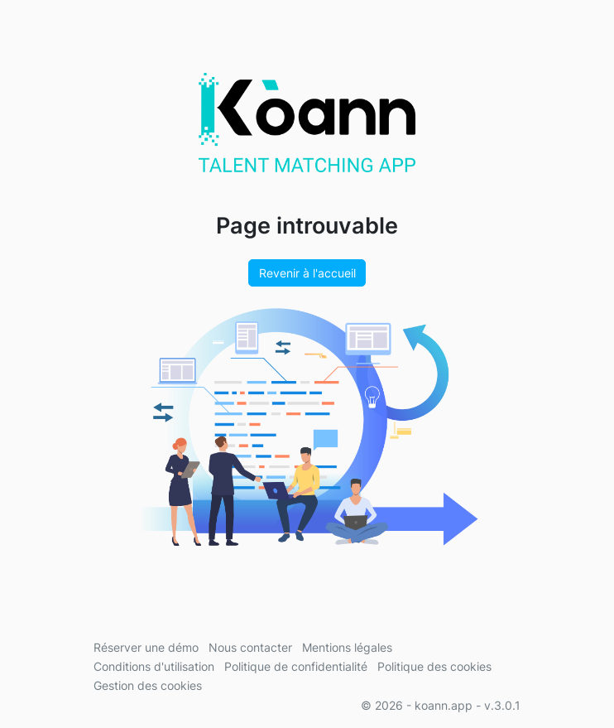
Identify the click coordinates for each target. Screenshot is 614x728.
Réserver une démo (146, 647)
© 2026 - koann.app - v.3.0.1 (440, 705)
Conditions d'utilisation (154, 666)
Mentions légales (347, 647)
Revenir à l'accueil (307, 273)
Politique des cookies (434, 666)
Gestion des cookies (148, 685)
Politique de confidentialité (295, 666)
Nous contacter (250, 647)
